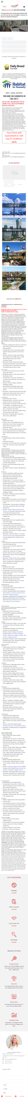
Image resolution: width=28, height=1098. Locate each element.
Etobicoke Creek (10, 601)
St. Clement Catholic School (17, 592)
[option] (14, 26)
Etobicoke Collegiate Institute (15, 769)
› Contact (5, 1089)
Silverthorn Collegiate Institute (10, 594)
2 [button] (3, 31)
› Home (5, 1085)
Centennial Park (10, 559)
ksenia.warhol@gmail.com (11, 1059)
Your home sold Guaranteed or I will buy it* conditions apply (14, 137)
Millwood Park (16, 599)
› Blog (4, 1093)
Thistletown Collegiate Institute (15, 635)
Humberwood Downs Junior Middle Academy (14, 725)
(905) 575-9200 (8, 1063)
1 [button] (1, 31)
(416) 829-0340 (8, 1061)
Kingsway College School (14, 766)
